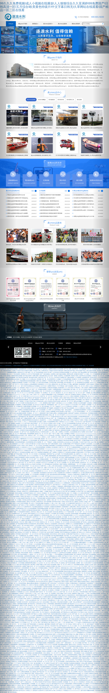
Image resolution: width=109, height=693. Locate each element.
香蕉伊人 (44, 437)
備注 (20, 324)
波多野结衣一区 (76, 369)
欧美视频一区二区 (36, 406)
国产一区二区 (86, 510)
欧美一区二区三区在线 (22, 471)
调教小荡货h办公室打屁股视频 (23, 608)
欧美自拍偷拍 (58, 466)
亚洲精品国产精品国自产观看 (68, 518)
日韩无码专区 (61, 523)
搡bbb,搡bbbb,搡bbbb (33, 583)
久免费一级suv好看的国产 (76, 602)
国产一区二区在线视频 (18, 569)
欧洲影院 (31, 595)
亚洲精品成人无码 (38, 557)
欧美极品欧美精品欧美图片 (34, 510)
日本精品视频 (83, 438)
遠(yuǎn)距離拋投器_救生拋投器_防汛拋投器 (43, 155)
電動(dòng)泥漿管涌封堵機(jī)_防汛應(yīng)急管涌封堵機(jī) (46, 128)
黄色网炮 (45, 445)
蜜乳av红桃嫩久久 (79, 401)
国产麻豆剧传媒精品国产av (64, 455)
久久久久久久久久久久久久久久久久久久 (76, 415)
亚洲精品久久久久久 (67, 641)
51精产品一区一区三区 (46, 396)
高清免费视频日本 (43, 559)
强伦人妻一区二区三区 (17, 392)
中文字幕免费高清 (31, 581)
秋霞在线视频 (19, 493)
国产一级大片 (53, 433)
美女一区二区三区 (55, 515)
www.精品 (26, 525)
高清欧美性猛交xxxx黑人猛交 (59, 416)
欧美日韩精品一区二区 (29, 660)
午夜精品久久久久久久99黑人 (67, 421)
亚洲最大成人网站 (44, 496)
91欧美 (82, 615)
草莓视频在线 (84, 459)
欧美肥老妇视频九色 (71, 573)
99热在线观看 (24, 552)
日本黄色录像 (53, 382)
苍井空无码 (28, 593)
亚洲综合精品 (80, 452)
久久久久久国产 (91, 544)
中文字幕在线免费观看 (48, 617)
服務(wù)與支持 (54, 163)
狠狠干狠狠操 (63, 464)
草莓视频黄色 (50, 404)
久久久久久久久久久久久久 (26, 586)
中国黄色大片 (73, 426)
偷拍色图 (42, 375)
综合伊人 (29, 677)
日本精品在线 (40, 401)
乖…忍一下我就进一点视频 (49, 442)
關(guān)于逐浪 (22, 23)
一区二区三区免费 (54, 610)
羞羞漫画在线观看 (66, 430)
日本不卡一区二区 (89, 539)
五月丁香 (86, 503)
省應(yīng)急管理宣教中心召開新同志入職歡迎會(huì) (88, 201)
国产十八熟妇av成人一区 (27, 682)
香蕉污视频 (84, 651)
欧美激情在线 (83, 413)
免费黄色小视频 (79, 539)
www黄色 (88, 466)
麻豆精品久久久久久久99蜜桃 (64, 403)
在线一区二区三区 (89, 598)
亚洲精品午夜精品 (76, 394)
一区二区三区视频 (81, 464)
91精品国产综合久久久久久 (79, 546)
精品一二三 (30, 527)
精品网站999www (35, 432)
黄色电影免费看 (67, 489)
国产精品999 (89, 586)
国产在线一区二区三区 (88, 423)
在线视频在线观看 (28, 409)
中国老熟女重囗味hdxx (54, 381)
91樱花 (36, 428)
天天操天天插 (68, 608)
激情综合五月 (21, 372)
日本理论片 (59, 690)
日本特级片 (19, 428)
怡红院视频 (72, 460)
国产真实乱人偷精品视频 (87, 522)
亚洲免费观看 (25, 568)
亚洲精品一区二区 (47, 493)
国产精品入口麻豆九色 (47, 598)
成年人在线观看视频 (66, 527)
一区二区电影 (51, 639)
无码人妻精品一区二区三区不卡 (51, 653)
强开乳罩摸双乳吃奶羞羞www (58, 477)
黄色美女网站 (47, 557)
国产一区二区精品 (39, 435)
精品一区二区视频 (72, 493)
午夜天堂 (21, 522)
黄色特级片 (82, 428)
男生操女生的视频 (77, 508)
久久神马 (86, 561)
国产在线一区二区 (24, 462)
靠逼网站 (18, 423)
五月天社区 (44, 386)
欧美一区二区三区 (52, 469)
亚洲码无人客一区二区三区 (47, 522)
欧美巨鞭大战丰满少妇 (44, 418)
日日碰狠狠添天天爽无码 (90, 445)
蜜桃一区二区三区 (71, 585)
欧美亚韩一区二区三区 (23, 629)
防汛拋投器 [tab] (52, 99)
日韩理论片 (80, 598)
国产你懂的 (81, 639)
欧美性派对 (90, 668)
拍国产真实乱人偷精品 (31, 631)
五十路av (22, 518)
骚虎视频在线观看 (22, 603)
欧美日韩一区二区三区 (67, 401)
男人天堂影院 (44, 580)
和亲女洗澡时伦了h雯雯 (76, 420)
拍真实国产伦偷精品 (73, 413)
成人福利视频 (19, 573)
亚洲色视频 (52, 445)
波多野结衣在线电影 (35, 668)
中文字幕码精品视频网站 (23, 460)
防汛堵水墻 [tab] (61, 99)
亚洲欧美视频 (86, 440)
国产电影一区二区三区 (77, 389)
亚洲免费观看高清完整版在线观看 (45, 483)
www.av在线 (84, 600)
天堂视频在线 (76, 418)
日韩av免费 (37, 438)
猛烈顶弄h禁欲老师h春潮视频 (58, 474)
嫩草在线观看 (18, 597)
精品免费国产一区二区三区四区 (17, 389)
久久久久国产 (81, 520)
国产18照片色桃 (65, 420)
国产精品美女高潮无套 (22, 377)
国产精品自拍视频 (44, 534)
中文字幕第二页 (33, 382)
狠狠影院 (84, 571)
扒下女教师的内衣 (26, 506)
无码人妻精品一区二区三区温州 (34, 445)
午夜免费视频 (79, 574)
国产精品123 (73, 520)
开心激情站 (62, 563)
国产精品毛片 (57, 484)
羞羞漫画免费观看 (24, 399)
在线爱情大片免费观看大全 (36, 471)
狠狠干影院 (67, 398)
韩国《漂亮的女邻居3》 (67, 653)
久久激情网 (78, 377)
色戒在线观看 (51, 489)
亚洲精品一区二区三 (32, 413)
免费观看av (59, 639)
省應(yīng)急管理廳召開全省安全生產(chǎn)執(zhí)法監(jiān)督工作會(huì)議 (27, 201)
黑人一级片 (67, 529)
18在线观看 (53, 564)
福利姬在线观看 (80, 435)
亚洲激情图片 (42, 428)
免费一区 (35, 418)
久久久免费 (41, 476)
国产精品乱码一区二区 (65, 625)
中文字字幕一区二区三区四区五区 (57, 467)
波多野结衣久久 (53, 496)
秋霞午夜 (44, 590)
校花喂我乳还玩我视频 (83, 382)
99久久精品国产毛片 (51, 426)
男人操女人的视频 (91, 634)
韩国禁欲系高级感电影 (38, 449)
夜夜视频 (66, 663)
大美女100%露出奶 (30, 443)
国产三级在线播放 (45, 374)
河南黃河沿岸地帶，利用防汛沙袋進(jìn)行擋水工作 (44, 264)
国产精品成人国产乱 (45, 687)
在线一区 (42, 391)
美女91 (39, 493)
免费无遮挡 (85, 554)
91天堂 (45, 425)
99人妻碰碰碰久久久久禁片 (17, 443)
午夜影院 (55, 398)
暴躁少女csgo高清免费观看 (39, 408)
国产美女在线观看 (69, 408)
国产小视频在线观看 (26, 418)
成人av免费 (30, 515)
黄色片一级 (20, 525)
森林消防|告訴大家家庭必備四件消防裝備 (51, 213)
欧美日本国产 (78, 440)
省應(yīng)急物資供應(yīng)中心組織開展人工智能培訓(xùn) (23, 213)
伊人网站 (71, 629)
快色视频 (67, 631)
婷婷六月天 (34, 452)
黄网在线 (38, 617)
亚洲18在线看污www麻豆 (36, 421)
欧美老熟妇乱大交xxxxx (68, 445)
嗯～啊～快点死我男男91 (49, 379)
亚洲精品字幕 (83, 396)
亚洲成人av (82, 634)
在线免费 (75, 425)
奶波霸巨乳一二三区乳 (46, 420)
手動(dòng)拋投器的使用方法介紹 (16, 195)
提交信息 (27, 330)
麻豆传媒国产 (74, 576)
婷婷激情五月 (81, 426)
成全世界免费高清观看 (51, 595)
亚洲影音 (74, 379)
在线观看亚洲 (22, 369)
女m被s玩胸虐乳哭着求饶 (88, 472)
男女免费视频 (59, 554)
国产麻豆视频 (56, 527)
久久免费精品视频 (77, 527)
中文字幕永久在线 (89, 452)
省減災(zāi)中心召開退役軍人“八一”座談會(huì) (86, 207)
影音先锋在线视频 (75, 522)
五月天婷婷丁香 (84, 457)
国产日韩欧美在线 (40, 416)
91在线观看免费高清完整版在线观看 (66, 677)
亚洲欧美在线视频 (27, 404)
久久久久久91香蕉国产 (80, 641)
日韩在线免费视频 (40, 447)
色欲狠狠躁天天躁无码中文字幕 (48, 472)
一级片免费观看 (66, 658)
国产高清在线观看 (71, 563)
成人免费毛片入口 (79, 454)
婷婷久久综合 (89, 386)
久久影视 (65, 539)
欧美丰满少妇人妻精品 (72, 501)
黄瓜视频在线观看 (79, 564)
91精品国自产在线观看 (26, 557)
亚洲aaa (29, 625)
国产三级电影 (20, 401)
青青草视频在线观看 (42, 508)
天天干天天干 (38, 607)
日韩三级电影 (75, 529)
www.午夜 (83, 603)
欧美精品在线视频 (64, 372)
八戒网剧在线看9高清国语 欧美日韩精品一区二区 (19, 426)
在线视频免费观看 (78, 523)
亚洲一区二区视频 (16, 500)
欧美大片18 (82, 425)
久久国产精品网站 (29, 484)
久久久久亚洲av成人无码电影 (34, 379)
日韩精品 (48, 566)
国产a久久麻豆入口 (16, 588)
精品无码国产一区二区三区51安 (39, 423)
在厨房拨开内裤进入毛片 (30, 493)
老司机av (82, 617)
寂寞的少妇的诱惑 (30, 457)
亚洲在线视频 (75, 513)
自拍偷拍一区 (38, 392)
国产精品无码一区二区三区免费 (45, 671)
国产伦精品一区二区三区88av (64, 624)
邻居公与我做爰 (64, 656)
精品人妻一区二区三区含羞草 (57, 415)
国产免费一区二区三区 (32, 559)
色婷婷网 (20, 415)
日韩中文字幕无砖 (34, 585)
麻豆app (91, 600)
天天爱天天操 (58, 510)
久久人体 (67, 387)
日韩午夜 (31, 576)
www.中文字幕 (33, 661)
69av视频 (85, 607)
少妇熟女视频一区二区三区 (70, 476)
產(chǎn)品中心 (54, 92)
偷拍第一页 (44, 438)
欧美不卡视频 (63, 459)
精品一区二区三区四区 (90, 454)
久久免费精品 (61, 537)
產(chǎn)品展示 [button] (48, 23)
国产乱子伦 (32, 462)
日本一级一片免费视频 (89, 500)
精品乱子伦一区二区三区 (75, 392)
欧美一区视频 (91, 546)
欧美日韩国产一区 (27, 466)
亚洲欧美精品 (35, 391)
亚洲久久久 (54, 622)
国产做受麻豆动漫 (43, 440)
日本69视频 (21, 563)
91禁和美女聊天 (45, 432)
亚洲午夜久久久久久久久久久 (31, 396)
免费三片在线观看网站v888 (50, 421)
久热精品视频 (83, 529)
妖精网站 (20, 409)
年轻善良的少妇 (57, 586)
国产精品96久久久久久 (74, 603)
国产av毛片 (47, 486)
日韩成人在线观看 (47, 651)
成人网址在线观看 (75, 462)
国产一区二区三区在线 (86, 512)
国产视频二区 (65, 551)
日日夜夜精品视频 (71, 559)
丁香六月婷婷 (84, 387)
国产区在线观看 (45, 668)
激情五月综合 (72, 644)
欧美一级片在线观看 (30, 569)
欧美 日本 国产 (48, 372)
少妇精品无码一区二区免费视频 (35, 644)
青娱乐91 (62, 651)
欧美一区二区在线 (16, 466)
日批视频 (38, 651)
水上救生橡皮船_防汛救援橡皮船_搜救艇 (17, 155)
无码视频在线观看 (37, 588)
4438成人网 (75, 428)
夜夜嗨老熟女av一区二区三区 (51, 607)
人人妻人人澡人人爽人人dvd (91, 406)
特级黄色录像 (21, 687)
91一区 (17, 464)
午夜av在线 (53, 602)
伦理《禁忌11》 (26, 472)
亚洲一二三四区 (85, 593)
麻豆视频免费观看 (37, 653)
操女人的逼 (70, 568)
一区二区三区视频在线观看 (73, 467)
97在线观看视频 (67, 379)
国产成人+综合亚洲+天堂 (52, 625)
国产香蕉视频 (48, 501)
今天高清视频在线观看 (30, 547)
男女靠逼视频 (38, 586)
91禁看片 (26, 382)
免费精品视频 (91, 477)
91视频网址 (18, 404)
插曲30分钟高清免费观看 (91, 615)
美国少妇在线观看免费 (46, 551)
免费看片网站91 (52, 386)
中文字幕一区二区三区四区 (30, 454)
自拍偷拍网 (61, 387)
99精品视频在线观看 (36, 539)
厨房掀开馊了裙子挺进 (58, 457)
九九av (50, 527)
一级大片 (55, 654)
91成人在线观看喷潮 (86, 653)
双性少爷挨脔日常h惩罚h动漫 (52, 401)
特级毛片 (38, 656)
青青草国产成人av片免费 (53, 454)
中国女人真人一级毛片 (31, 529)
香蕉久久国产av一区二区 (83, 460)
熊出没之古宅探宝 (34, 670)
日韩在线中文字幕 (80, 586)
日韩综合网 (90, 464)
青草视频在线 (48, 464)
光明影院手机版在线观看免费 (28, 430)
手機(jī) (19, 320)
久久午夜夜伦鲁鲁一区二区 (72, 512)
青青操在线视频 (57, 615)
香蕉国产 (22, 593)
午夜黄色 (90, 438)
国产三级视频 (83, 530)
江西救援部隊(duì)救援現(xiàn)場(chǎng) (92, 264)
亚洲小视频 (60, 593)
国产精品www (58, 632)
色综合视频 (46, 602)
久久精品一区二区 (77, 625)
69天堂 (69, 508)
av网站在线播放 (90, 488)
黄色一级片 (61, 399)
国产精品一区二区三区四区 (38, 411)
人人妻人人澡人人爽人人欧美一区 (30, 394)
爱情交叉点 (25, 491)
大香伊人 (38, 556)
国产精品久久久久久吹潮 (39, 469)
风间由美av (69, 651)
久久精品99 (51, 670)
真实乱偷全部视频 (43, 382)
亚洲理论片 (24, 374)
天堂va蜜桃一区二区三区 (27, 571)
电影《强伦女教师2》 (67, 409)
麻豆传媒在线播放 (61, 374)
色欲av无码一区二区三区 (74, 498)
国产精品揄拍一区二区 (70, 382)
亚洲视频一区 (28, 474)
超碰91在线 (29, 467)
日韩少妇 (58, 495)
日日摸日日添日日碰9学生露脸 (24, 370)
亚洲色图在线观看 (61, 498)
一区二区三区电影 (22, 624)
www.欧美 (59, 641)
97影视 (75, 403)
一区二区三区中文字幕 (66, 610)
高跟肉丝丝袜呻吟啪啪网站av (26, 639)
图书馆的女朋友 (33, 377)
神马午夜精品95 (75, 443)
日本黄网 (66, 432)
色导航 (46, 537)
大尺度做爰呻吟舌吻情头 (65, 505)
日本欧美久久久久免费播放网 (53, 391)
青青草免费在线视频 (17, 375)
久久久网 (27, 539)
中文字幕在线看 (69, 479)
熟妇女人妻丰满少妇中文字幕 (57, 491)
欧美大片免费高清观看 (45, 597)
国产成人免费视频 (71, 491)
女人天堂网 (85, 673)
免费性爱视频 (27, 406)
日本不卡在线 (17, 421)
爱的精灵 (68, 428)
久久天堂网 (23, 622)
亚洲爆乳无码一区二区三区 (88, 474)
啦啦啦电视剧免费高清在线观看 (87, 481)
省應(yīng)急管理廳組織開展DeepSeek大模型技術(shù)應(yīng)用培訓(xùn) (27, 204)
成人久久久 (91, 396)
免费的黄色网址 (25, 683)
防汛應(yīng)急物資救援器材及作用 (49, 204)
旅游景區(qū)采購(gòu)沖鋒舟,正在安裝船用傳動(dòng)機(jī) (21, 264)
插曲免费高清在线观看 (61, 603)
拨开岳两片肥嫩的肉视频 (87, 690)
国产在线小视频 (71, 435)
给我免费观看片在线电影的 (37, 384)
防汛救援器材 (28, 337)
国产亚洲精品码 (78, 665)
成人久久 (29, 680)
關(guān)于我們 (54, 57)
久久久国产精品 (25, 423)
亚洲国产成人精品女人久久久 (81, 489)
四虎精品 (43, 546)
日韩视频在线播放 (21, 501)
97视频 (86, 420)
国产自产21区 (26, 432)
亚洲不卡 (29, 598)
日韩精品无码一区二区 (30, 450)
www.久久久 (88, 471)
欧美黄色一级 (26, 627)
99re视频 (80, 649)
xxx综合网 (30, 369)
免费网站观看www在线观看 (56, 369)
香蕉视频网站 (79, 500)
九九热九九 (57, 508)
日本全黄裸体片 (52, 440)
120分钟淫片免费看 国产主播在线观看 (64, 377)
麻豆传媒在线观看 (91, 370)
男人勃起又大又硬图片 (83, 559)
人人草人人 (25, 421)
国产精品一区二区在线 (88, 643)
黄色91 (79, 506)
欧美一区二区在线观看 (39, 409)
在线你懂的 (34, 476)
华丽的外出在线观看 (57, 682)
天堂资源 (79, 644)
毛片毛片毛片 (79, 421)
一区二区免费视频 (72, 678)
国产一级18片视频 (87, 578)
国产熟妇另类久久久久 (81, 477)
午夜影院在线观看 (48, 586)
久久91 (80, 578)
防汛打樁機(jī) (16, 337)
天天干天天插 (35, 522)
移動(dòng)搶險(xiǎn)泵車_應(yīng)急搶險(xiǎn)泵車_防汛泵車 (72, 128)
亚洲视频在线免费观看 (80, 409)
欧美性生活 (48, 505)
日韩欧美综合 (45, 370)
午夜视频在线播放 (55, 629)
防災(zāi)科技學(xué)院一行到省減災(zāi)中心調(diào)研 (88, 210)
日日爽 (59, 423)
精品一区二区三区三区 (38, 537)
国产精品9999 (87, 421)
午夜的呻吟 (78, 437)
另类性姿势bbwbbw (70, 661)
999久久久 (71, 564)
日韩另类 (59, 578)
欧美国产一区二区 (45, 399)
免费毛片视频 (48, 430)
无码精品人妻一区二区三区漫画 (71, 617)
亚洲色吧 (53, 624)
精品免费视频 (83, 513)
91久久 (59, 580)
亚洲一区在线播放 (82, 569)
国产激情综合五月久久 (73, 449)
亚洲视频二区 (24, 585)
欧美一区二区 (79, 636)
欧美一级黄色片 (63, 654)
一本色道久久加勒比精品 (73, 474)
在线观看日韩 (61, 472)
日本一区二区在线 (42, 600)
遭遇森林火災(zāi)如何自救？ (48, 198)
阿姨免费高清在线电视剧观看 (28, 381)
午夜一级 (90, 619)
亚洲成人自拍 (52, 423)
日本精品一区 (33, 634)
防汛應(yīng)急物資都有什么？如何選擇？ (51, 207)
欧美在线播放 (81, 411)
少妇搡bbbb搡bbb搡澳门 (80, 542)
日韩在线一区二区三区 (33, 551)
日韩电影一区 (36, 654)
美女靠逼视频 (86, 625)
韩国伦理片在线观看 (81, 585)
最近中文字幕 (72, 450)
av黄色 (61, 398)
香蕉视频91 (89, 537)
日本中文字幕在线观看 (33, 374)
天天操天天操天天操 (30, 401)
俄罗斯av (61, 512)
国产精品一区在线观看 (82, 620)
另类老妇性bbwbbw (38, 680)
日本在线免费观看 (78, 610)
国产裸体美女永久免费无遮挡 (69, 612)
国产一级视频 (86, 392)
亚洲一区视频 (91, 535)
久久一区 (43, 552)
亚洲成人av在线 (89, 564)
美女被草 (21, 539)
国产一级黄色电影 (66, 643)
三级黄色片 (58, 406)
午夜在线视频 (77, 568)
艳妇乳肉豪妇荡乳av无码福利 (59, 614)
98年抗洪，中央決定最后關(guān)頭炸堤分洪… (18, 244)
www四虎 (67, 513)
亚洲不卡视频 (64, 629)
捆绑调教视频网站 (26, 391)
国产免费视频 (23, 580)
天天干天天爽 (62, 542)
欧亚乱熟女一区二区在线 (44, 488)
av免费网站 (37, 552)
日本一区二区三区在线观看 (71, 544)
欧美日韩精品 (43, 387)
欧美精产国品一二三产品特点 (21, 576)
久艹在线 (53, 627)
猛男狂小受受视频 (76, 687)
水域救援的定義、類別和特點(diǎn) (49, 201)
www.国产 (40, 636)
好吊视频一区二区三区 (55, 462)
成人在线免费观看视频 (39, 426)
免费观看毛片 (37, 515)
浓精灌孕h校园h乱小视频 (36, 491)
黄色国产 (38, 462)
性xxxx (45, 450)
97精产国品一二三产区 (70, 411)
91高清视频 (76, 438)
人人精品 (42, 394)
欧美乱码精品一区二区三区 (47, 530)
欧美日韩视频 (24, 503)
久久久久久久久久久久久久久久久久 (46, 578)
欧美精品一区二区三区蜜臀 (41, 455)
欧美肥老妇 (56, 464)
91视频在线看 (75, 430)
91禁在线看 (87, 563)
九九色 (89, 498)
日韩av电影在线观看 (62, 602)
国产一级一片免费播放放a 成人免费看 (61, 418)
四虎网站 (53, 374)
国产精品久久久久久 (59, 479)
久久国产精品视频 (46, 656)
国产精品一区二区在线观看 (55, 450)
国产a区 (50, 398)
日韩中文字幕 (54, 563)
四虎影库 (65, 450)
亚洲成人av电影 (83, 501)
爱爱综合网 (70, 374)
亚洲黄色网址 (36, 598)
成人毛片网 (31, 425)
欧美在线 (79, 423)
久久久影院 (80, 493)
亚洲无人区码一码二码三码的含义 (76, 488)
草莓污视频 (66, 510)
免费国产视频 (26, 566)
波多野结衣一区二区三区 (39, 517)
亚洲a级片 (23, 387)
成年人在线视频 (86, 654)
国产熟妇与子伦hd (67, 556)
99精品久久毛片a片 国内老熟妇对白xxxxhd (52, 683)
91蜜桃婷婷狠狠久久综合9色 (79, 447)
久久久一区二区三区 (31, 622)
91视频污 (59, 379)
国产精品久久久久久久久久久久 (53, 476)
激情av (43, 544)
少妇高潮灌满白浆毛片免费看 (77, 432)
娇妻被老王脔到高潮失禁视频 (66, 440)
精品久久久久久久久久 (32, 387)
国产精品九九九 (81, 532)
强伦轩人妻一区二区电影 (24, 685)
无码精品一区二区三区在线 (62, 522)
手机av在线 (86, 644)
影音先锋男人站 (83, 430)
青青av (22, 496)
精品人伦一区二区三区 (75, 588)
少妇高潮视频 (89, 435)
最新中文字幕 (64, 381)
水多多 (61, 443)
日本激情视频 (42, 454)
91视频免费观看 (58, 598)
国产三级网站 (53, 452)
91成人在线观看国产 (59, 394)
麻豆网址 (33, 564)
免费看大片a (69, 523)
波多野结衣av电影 (58, 396)
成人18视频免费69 (43, 619)
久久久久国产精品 (29, 392)
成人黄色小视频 (76, 505)
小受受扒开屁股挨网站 (22, 617)
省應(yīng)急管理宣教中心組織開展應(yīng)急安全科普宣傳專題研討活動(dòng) (28, 210)
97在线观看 (59, 445)
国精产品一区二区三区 (75, 381)
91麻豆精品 (63, 687)
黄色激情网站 (86, 666)
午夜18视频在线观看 (25, 614)
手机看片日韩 (37, 370)
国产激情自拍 (56, 430)
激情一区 (19, 440)
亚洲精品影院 (57, 660)
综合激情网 (55, 447)
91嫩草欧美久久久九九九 (26, 438)
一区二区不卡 (57, 546)
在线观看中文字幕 (59, 408)
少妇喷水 (58, 643)
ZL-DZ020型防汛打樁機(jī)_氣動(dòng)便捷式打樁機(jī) (70, 155)
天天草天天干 (31, 651)
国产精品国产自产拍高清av (40, 369)
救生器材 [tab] (79, 99)
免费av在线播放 (27, 588)
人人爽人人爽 (53, 432)
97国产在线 (46, 564)
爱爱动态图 (23, 433)
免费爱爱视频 (71, 464)
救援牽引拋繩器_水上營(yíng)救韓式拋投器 (92, 155)
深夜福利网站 (79, 445)
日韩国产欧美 (46, 614)
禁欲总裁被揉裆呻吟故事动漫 (92, 450)
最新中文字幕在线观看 (23, 489)
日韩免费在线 (43, 583)
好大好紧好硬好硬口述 (20, 625)
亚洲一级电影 (54, 375)
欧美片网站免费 (37, 479)
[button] (8, 346)
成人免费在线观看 (89, 491)
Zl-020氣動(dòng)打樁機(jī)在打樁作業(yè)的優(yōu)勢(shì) (46, 244)
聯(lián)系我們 (76, 23)
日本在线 (37, 639)
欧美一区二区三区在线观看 (37, 566)
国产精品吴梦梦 (27, 375)
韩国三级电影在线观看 (85, 656)
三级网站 (60, 432)
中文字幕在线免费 (64, 496)
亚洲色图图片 (88, 540)
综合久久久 (76, 530)
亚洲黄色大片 (48, 680)
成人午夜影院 (22, 510)
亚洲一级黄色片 (73, 551)
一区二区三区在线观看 (55, 605)
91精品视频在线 (90, 605)
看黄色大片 (35, 532)
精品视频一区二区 (41, 663)
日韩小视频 (84, 437)
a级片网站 (86, 469)
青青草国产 (87, 493)
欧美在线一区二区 (68, 590)
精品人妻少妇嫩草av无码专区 (35, 574)
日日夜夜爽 (81, 379)
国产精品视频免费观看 (57, 535)
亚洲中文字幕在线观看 (81, 517)
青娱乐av (47, 523)
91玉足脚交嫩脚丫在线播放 (84, 403)
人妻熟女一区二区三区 (35, 554)
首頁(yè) (30, 343)
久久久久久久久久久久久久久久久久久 (72, 391)
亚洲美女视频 (87, 389)
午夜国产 (75, 680)
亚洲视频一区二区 (91, 404)
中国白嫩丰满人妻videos (85, 398)
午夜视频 (45, 527)
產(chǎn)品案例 (62, 23)
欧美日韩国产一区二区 (58, 529)
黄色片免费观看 (75, 396)
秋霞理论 (61, 375)
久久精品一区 (88, 374)
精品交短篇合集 (68, 571)
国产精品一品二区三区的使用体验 (35, 372)
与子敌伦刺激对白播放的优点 (75, 646)
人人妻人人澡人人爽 (23, 668)
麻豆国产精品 (83, 544)
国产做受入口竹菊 (24, 505)
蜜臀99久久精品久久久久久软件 (87, 675)
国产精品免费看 (82, 372)
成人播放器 (33, 671)
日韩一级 (32, 663)
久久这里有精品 (56, 409)
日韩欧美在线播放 (76, 483)
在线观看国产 (82, 384)
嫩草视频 (75, 384)
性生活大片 (45, 462)
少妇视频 (89, 571)
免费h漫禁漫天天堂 (21, 508)
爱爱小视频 (28, 522)
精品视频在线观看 (63, 644)
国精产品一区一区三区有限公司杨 (17, 598)
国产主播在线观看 (53, 443)
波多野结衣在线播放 (31, 500)
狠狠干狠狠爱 (17, 578)
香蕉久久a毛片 (44, 665)
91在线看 (34, 486)
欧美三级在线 (62, 534)
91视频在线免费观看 (55, 506)
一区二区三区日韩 (88, 574)
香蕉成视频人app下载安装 (83, 399)
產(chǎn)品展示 (51, 343)
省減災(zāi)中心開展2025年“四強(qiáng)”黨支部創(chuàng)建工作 (24, 198)
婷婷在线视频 (77, 571)
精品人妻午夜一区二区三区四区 (38, 489)
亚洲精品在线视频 (23, 661)
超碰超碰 (54, 597)
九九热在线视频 (33, 440)
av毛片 (28, 591)
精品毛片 (40, 486)
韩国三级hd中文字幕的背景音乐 (66, 595)
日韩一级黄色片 (29, 435)
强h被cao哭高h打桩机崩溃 (56, 370)
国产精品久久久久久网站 (31, 496)
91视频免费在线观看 (63, 666)
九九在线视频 (37, 544)
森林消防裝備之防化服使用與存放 (49, 210)
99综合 (64, 605)
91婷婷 (34, 464)
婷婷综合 (33, 512)
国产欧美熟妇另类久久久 (65, 425)
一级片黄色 (48, 547)
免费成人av (40, 450)
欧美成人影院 (75, 486)
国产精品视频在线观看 (91, 425)
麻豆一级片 (17, 671)
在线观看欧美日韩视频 (46, 620)
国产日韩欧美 (28, 398)
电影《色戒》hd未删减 (63, 433)
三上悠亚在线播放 (86, 687)
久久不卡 (47, 416)
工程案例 (60, 343)
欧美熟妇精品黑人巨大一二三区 (33, 403)
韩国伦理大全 (73, 496)
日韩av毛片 (17, 557)
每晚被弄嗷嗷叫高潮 (80, 605)
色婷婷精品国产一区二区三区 (81, 590)
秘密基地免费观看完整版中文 (61, 460)
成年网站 (27, 520)
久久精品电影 (57, 551)
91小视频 (22, 379)
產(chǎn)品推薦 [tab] (31, 99)
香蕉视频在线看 (37, 637)
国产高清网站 (60, 513)
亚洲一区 (38, 457)
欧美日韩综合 (53, 534)
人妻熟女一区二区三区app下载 (28, 632)
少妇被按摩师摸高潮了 (84, 416)
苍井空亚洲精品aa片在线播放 (32, 386)
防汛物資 (35, 337)
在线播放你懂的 (72, 597)
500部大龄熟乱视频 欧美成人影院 (47, 634)
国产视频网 (50, 408)
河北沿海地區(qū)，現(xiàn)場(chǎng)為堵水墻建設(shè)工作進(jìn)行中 (75, 264)
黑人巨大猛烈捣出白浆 (18, 398)
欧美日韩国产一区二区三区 (25, 610)
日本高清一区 (47, 636)
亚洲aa (64, 501)
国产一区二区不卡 (60, 404)
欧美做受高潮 (32, 523)
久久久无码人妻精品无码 (51, 384)
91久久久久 (67, 396)
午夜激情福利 (82, 583)
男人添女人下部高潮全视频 (38, 498)
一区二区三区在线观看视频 (68, 423)
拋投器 (40, 337)
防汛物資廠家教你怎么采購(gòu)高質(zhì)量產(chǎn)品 (88, 195)
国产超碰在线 (92, 530)
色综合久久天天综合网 (72, 404)
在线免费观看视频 (20, 442)
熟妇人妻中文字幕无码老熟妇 (27, 483)
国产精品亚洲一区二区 (21, 481)
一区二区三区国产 (54, 459)
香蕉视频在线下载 (24, 416)
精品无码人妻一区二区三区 (45, 377)
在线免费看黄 (20, 619)
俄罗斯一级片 (37, 590)
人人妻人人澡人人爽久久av (53, 569)
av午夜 (21, 530)
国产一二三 (70, 542)
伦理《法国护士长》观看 (54, 437)
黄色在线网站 (40, 523)
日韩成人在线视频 (69, 500)
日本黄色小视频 (51, 677)
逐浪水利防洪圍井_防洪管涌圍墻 (92, 244)
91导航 (34, 677)
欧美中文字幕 (85, 483)
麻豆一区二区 (59, 489)
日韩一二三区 (61, 622)
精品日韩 (40, 500)
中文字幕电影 (61, 386)
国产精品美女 (81, 496)
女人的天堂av (74, 372)
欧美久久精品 (21, 445)
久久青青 (49, 409)
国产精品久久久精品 (36, 614)
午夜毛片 (74, 455)
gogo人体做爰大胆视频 (67, 580)
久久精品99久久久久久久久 (27, 447)
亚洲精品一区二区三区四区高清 (90, 394)
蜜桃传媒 (63, 568)
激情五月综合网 (31, 501)
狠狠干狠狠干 (52, 403)
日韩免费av (50, 546)
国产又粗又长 (82, 537)
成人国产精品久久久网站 (65, 384)
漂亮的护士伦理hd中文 (84, 576)
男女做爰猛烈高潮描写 (60, 471)
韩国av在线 (75, 481)
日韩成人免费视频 (51, 411)
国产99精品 (33, 678)
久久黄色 (51, 510)
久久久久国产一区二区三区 (17, 581)
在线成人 (18, 636)
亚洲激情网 (67, 375)
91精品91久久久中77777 (69, 632)
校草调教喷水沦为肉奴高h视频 (44, 615)
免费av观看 (36, 375)
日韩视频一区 (65, 462)
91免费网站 (88, 426)
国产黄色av (77, 600)
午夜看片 (50, 389)
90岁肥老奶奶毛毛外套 (85, 680)
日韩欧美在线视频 (52, 387)
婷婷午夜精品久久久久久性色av (36, 513)
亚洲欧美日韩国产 (79, 374)
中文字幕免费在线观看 (67, 454)
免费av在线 (80, 450)
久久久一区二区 (48, 471)
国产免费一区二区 (82, 557)
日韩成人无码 (62, 573)
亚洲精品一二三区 (30, 518)
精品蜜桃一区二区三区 (21, 551)
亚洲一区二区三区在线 (68, 437)
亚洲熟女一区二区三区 (49, 392)
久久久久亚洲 (84, 418)
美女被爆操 (78, 510)
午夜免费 (63, 435)
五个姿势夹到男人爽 (82, 597)
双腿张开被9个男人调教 (31, 619)
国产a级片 (50, 428)
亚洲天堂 (88, 532)
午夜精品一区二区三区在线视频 (42, 535)
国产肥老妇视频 (18, 454)
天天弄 (77, 457)
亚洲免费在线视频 (30, 546)
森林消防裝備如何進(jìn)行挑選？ (49, 216)
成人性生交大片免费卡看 (39, 404)
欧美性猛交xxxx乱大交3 (35, 602)
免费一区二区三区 (62, 564)
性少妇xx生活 (85, 505)
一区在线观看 (16, 374)
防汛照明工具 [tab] (70, 99)
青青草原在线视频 (39, 484)
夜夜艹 (81, 525)
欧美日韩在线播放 (26, 408)
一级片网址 (74, 639)
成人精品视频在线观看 (20, 413)
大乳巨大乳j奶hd (24, 384)
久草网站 (67, 583)
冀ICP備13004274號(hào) (70, 357)
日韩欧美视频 (68, 683)
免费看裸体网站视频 (29, 556)
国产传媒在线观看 (74, 619)
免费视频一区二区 (86, 369)
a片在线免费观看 (32, 508)
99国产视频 (39, 564)
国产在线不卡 (31, 643)
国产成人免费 (68, 369)
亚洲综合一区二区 (56, 576)
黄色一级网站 (47, 500)
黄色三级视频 (78, 479)
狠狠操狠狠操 (27, 415)
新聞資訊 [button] (35, 23)
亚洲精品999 (64, 588)
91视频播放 (28, 486)
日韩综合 (31, 629)
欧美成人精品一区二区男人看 (89, 506)
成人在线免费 (52, 537)
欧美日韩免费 (60, 411)
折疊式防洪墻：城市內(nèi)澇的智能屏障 (18, 216)
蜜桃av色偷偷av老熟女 (84, 581)
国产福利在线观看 (59, 608)
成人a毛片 (44, 641)
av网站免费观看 (25, 671)
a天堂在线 (56, 372)
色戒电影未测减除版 (43, 452)
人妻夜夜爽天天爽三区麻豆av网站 (48, 413)
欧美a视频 (75, 442)
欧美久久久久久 (85, 534)
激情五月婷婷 (65, 581)
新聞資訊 (68, 343)
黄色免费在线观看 (70, 399)
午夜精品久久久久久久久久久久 (69, 675)
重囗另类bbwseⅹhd (41, 573)
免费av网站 (73, 506)
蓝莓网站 (41, 585)
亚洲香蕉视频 (70, 605)
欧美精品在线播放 (51, 498)
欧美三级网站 (16, 459)
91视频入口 (81, 455)
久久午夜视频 (85, 381)
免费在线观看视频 (70, 457)
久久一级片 (20, 386)
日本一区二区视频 (80, 484)
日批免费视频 (30, 433)
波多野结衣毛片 (87, 525)
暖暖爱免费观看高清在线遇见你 (30, 420)
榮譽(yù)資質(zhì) (54, 272)
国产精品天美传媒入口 (52, 552)
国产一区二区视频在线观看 (39, 389)
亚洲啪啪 (48, 447)
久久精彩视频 (35, 472)
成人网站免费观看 (34, 399)
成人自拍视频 (36, 666)
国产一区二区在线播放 (44, 631)
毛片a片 (29, 389)
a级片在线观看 (69, 386)
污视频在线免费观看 (17, 382)
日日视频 (22, 464)
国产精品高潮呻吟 (23, 554)
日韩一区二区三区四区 (27, 544)
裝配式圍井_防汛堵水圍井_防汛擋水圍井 (17, 128)
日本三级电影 (82, 404)
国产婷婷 (51, 508)
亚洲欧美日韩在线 (86, 568)
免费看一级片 (80, 563)
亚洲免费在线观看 (68, 554)
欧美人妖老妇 (80, 518)
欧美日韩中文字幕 (51, 690)
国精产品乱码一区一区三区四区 (44, 591)
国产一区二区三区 (46, 457)
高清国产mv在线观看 (86, 443)
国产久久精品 (59, 663)
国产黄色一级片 (26, 578)
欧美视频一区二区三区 (27, 459)
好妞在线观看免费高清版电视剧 (40, 415)
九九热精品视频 (45, 540)
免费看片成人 (34, 627)
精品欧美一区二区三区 (62, 392)
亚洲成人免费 (88, 379)
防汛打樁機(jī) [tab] (42, 99)
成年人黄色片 (73, 557)
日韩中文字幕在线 (75, 387)
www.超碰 (85, 614)
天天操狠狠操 (35, 495)
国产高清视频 (38, 527)
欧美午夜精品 (90, 384)
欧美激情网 (52, 495)
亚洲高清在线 (45, 515)
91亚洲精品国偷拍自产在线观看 (40, 506)
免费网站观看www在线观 (17, 435)
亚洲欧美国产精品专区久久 (75, 503)
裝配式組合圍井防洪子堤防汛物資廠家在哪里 (52, 195)
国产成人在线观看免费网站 (16, 653)
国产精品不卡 (49, 484)
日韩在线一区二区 (26, 636)
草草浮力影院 (74, 398)
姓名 (20, 315)
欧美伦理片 (25, 602)
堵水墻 (23, 337)
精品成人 (92, 590)
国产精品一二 (51, 554)
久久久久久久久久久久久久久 (56, 438)
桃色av (68, 687)
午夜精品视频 (66, 389)
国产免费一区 (40, 430)
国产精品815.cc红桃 (62, 426)
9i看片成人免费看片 (41, 381)
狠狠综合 (25, 440)
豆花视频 (65, 466)
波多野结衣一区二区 (85, 462)
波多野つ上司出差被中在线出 (38, 525)
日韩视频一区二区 (87, 580)
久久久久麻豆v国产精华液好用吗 (21, 564)
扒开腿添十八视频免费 (57, 486)
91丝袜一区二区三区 (23, 549)
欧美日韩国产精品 (81, 370)
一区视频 (46, 491)
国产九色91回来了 (53, 583)
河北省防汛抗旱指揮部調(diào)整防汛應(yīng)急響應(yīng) (89, 198)
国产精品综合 (83, 535)
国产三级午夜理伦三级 (44, 622)
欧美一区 (64, 508)
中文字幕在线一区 (21, 540)
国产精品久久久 (21, 648)
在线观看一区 (17, 432)
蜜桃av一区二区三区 (52, 542)
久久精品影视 (81, 678)
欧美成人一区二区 (53, 573)
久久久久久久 (38, 477)
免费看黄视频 (59, 539)
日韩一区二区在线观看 (59, 428)
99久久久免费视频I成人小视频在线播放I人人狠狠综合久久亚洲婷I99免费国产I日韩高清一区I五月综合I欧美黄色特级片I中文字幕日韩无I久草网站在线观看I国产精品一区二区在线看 (54, 7)
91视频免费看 (49, 394)
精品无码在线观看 (72, 416)
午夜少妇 (80, 671)
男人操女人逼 (33, 568)
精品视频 (71, 539)
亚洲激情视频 (20, 556)
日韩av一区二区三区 (79, 386)
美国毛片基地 (75, 375)
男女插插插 (77, 653)
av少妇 (73, 586)
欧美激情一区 (40, 464)
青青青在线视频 (69, 665)
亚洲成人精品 (90, 682)
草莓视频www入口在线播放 (70, 578)
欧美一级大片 (38, 425)
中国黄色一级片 (43, 495)
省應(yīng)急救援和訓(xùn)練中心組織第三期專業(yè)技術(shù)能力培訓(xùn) (27, 207)
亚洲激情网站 (83, 619)
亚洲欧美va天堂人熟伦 (84, 476)
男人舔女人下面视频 (19, 546)
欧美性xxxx (28, 464)
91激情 (89, 641)
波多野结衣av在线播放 (85, 375)
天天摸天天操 (80, 491)
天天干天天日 (48, 644)
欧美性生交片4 (29, 687)
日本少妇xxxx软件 (90, 518)
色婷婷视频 (35, 685)
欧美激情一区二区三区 (89, 391)
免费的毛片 (55, 557)
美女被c (50, 588)
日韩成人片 (29, 690)
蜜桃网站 (45, 403)
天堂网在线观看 (34, 549)
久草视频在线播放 (43, 568)
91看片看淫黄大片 (85, 486)
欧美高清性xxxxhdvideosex (64, 442)
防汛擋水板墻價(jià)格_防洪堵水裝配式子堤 (67, 244)
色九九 (18, 544)
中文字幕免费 (68, 438)
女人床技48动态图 (21, 455)
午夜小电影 (36, 620)
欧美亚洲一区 (87, 636)
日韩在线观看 (18, 476)
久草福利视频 (50, 603)
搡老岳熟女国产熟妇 (69, 370)
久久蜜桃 (72, 510)
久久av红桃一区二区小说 (43, 563)
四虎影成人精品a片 (53, 425)
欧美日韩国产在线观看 (53, 532)
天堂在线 (79, 677)
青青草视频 (60, 382)
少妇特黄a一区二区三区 (54, 520)
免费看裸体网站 (57, 389)
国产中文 (91, 566)
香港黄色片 (82, 682)
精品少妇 (47, 375)
